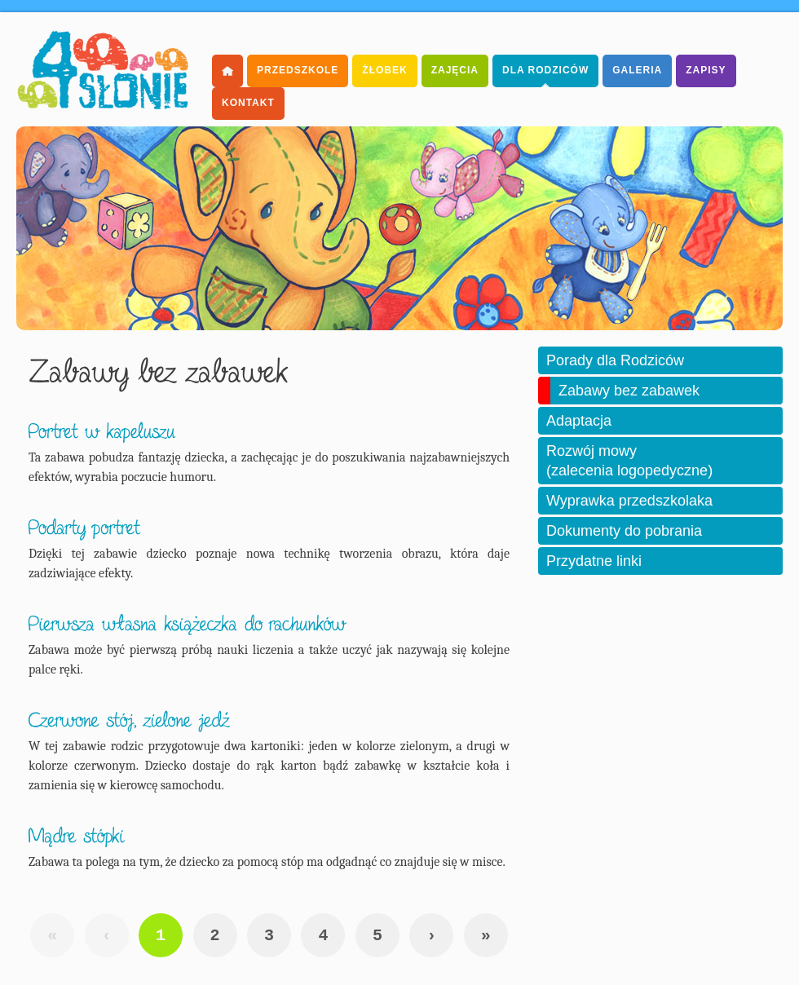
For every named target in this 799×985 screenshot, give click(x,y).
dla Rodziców (545, 70)
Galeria (637, 70)
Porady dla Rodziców (615, 360)
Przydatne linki (594, 561)
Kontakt (248, 102)
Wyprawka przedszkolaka (629, 500)
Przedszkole (297, 70)
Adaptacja (578, 421)
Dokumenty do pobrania (624, 531)
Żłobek (384, 70)
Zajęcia (455, 70)
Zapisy (706, 70)
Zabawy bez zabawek (629, 390)
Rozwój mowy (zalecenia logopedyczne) (629, 461)
